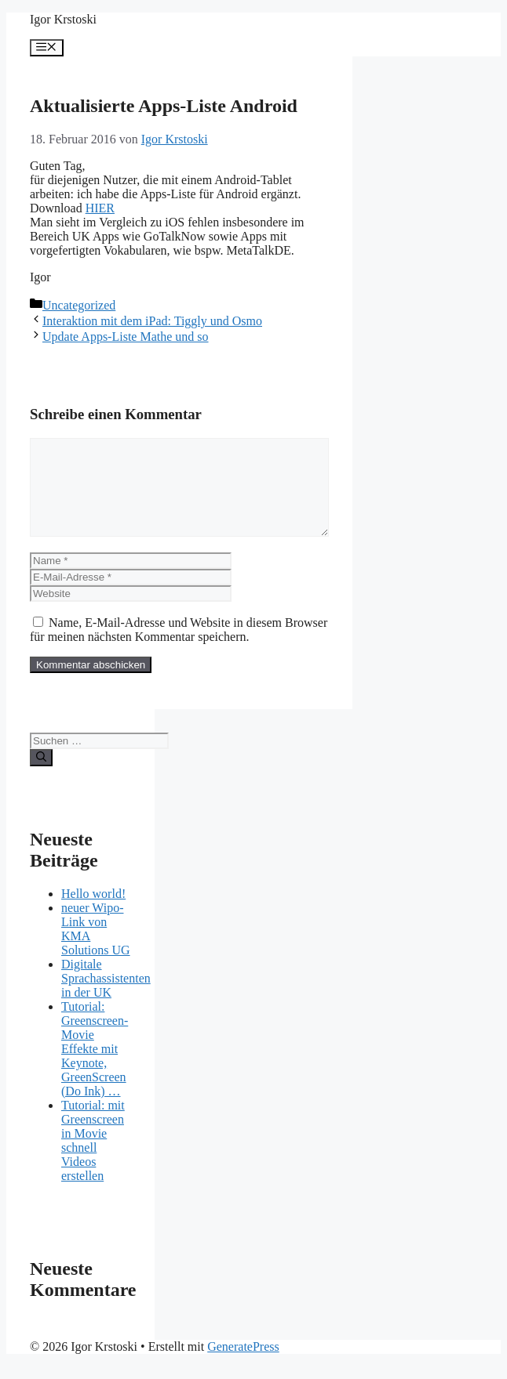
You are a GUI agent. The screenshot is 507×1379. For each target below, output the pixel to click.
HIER (100, 208)
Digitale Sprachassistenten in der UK (106, 997)
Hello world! (93, 912)
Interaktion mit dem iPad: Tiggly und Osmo (152, 321)
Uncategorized (78, 305)
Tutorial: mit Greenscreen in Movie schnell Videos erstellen (93, 1159)
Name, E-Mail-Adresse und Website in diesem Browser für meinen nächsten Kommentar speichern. (178, 648)
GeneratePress (243, 1365)
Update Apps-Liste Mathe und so (125, 336)
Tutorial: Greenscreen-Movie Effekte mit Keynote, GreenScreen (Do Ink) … (94, 1068)
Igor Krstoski (63, 19)
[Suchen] (41, 776)
